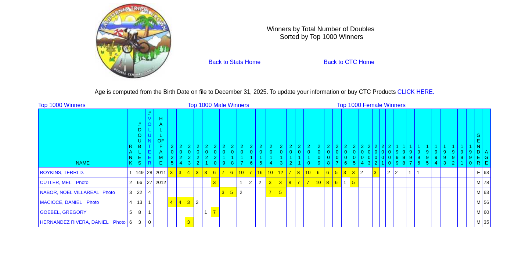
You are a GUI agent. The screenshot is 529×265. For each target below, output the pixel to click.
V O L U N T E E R (149, 141)
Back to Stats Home (234, 62)
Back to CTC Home (349, 62)
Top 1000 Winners (62, 105)
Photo (82, 182)
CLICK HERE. (415, 92)
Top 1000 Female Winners (371, 105)
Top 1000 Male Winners (218, 105)
